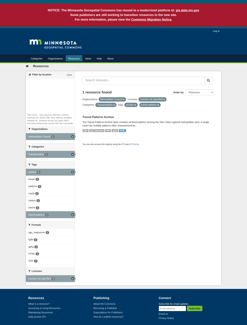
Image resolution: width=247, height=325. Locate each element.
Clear (69, 75)
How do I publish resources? (108, 316)
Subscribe (195, 308)
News (88, 58)
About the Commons (104, 303)
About (110, 58)
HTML (122, 131)
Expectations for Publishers (108, 312)
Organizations (55, 58)
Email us (163, 313)
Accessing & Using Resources (44, 308)
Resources (74, 58)
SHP (108, 131)
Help (99, 58)
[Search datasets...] (143, 80)
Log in (216, 31)
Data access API (37, 316)
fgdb (85, 131)
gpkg (115, 131)
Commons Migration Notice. (151, 19)
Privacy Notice (166, 318)
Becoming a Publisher (105, 308)
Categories (37, 58)
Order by (178, 92)
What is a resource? (39, 303)
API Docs (134, 144)
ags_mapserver (96, 131)
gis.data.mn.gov (187, 10)
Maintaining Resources (40, 312)
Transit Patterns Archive (98, 117)
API (123, 144)
